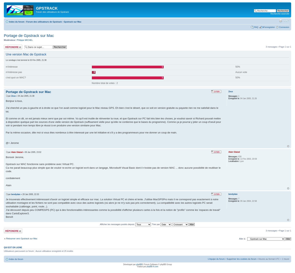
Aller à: (242, 239)
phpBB (139, 264)
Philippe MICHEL (25, 40)
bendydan (15, 194)
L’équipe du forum (216, 259)
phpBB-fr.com (152, 266)
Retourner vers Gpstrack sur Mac (21, 238)
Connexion (284, 27)
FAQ (256, 27)
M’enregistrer (268, 27)
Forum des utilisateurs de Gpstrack (44, 22)
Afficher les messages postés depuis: (125, 224)
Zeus (13, 96)
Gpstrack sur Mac (72, 22)
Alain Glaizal (17, 152)
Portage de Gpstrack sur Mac (29, 35)
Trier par (161, 224)
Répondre (13, 47)
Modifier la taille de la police (286, 21)
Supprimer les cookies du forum (241, 259)
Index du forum (16, 22)
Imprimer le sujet (280, 21)
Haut (288, 146)
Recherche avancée (279, 14)
